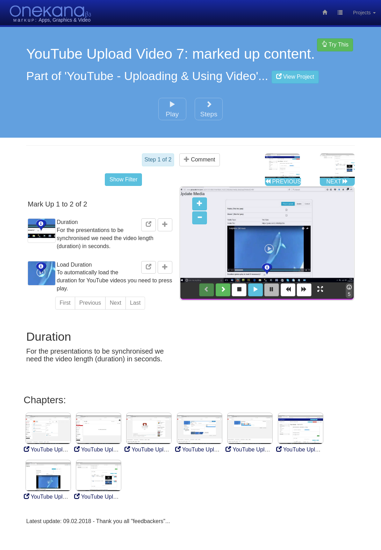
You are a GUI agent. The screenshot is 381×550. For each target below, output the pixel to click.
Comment (199, 159)
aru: (25, 20)
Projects (364, 12)
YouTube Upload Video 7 (58, 495)
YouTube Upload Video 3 (158, 448)
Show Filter (126, 178)
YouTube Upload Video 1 (58, 448)
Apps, (45, 20)
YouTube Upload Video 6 (310, 448)
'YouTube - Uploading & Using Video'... (192, 75)
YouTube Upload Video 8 (108, 495)
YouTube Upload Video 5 (259, 448)
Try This (335, 45)
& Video (82, 20)
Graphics (62, 20)
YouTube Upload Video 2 (108, 448)
